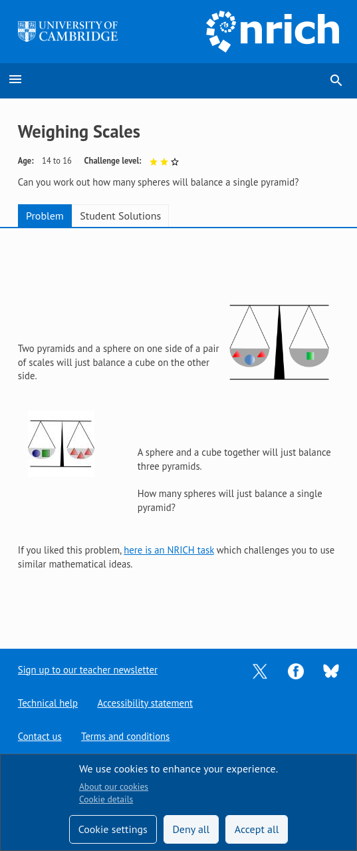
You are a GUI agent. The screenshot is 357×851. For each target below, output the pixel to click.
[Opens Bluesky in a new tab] (331, 670)
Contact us (40, 736)
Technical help (48, 703)
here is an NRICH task (169, 550)
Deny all (190, 829)
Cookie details (106, 799)
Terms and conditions (125, 736)
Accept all (257, 829)
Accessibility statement (145, 703)
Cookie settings (113, 829)
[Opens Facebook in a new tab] (296, 669)
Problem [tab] (45, 215)
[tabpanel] (178, 428)
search (336, 80)
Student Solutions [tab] (120, 215)
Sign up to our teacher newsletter (88, 669)
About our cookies (113, 786)
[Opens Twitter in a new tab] (260, 669)
